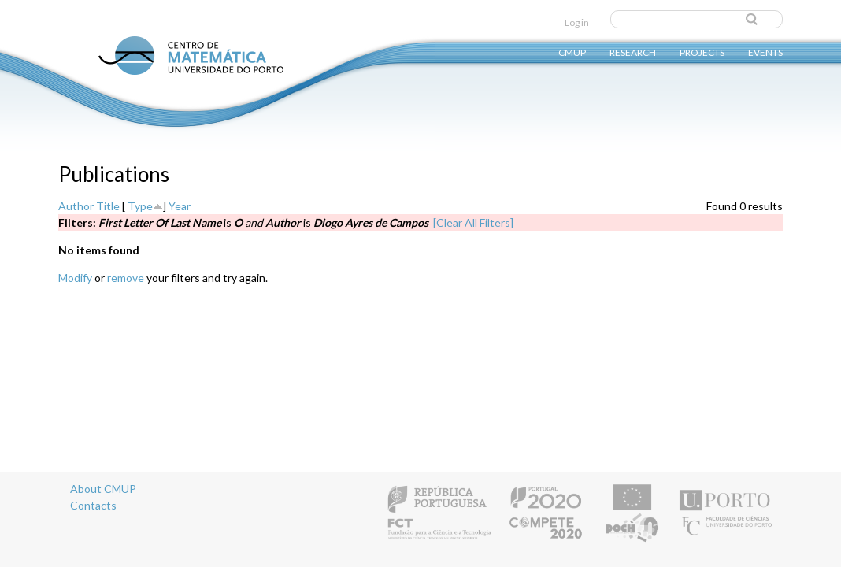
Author (76, 206)
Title (108, 206)
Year (180, 206)
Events (765, 51)
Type (140, 206)
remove (125, 277)
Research (632, 51)
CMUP (572, 51)
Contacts (93, 505)
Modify (75, 277)
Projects (702, 51)
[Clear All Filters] (473, 222)
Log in (577, 22)
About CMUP (103, 488)
